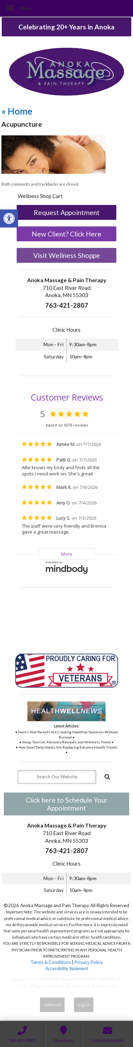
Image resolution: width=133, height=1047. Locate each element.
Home (16, 111)
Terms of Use (78, 985)
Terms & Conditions (51, 962)
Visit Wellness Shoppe (66, 255)
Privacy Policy (89, 962)
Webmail (52, 1005)
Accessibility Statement (66, 968)
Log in (83, 1005)
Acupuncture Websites (33, 979)
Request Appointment (67, 212)
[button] (9, 218)
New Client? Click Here (66, 234)
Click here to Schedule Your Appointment (67, 804)
